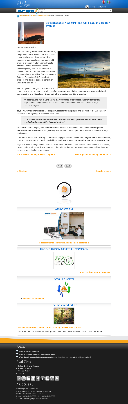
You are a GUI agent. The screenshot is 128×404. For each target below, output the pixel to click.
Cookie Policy (24, 371)
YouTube (52, 378)
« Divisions (22, 171)
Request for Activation (33, 298)
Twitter (23, 378)
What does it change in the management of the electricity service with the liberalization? (55, 357)
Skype (33, 378)
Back (68, 166)
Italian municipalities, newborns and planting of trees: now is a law (49, 327)
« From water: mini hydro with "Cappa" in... (37, 154)
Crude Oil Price (24, 368)
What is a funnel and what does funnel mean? (37, 354)
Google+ (43, 378)
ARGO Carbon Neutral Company (94, 272)
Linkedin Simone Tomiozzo (28, 378)
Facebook (38, 378)
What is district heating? (29, 351)
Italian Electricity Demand (28, 366)
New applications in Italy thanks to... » (93, 154)
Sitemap (21, 373)
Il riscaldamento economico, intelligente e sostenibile (64, 243)
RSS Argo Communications (57, 378)
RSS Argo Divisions (47, 378)
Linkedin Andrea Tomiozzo (19, 378)
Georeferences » (103, 171)
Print (60, 166)
